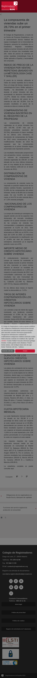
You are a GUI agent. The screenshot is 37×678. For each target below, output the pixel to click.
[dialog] (18, 339)
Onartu (25, 351)
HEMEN (3, 341)
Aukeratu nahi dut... (8, 351)
